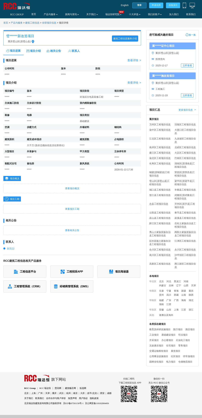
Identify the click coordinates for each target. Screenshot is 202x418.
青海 (176, 290)
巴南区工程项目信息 (185, 158)
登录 (139, 5)
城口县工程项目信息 (160, 189)
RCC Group (30, 388)
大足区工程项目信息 (185, 152)
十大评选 (134, 14)
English (125, 5)
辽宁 (178, 285)
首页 (33, 14)
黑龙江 (177, 281)
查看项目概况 (72, 188)
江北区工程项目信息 (160, 138)
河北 (168, 281)
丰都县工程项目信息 (185, 189)
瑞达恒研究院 (113, 14)
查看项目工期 (72, 209)
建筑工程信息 (32, 23)
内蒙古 (162, 285)
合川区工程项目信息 (160, 249)
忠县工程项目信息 (158, 204)
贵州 (161, 295)
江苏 (183, 309)
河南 (186, 281)
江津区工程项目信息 (185, 241)
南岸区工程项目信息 (160, 147)
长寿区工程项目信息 (160, 163)
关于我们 (92, 14)
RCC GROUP (17, 14)
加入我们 (174, 14)
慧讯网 (58, 388)
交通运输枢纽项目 (158, 351)
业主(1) (10, 248)
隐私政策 (94, 398)
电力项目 (171, 361)
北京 (161, 281)
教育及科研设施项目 (160, 329)
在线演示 (173, 5)
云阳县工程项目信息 (160, 212)
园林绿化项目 (156, 361)
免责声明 (72, 398)
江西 (168, 304)
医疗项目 (178, 329)
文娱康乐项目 (156, 345)
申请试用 (156, 5)
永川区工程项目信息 (185, 249)
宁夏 (168, 290)
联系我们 (191, 14)
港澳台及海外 (166, 315)
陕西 (191, 295)
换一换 (191, 34)
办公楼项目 (167, 340)
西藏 (176, 295)
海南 (183, 300)
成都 (109, 393)
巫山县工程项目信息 (160, 218)
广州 (40, 393)
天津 (193, 285)
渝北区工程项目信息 (160, 158)
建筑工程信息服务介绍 (125, 38)
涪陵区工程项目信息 (185, 124)
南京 (75, 393)
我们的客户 (155, 14)
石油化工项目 (183, 340)
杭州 (68, 393)
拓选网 (83, 388)
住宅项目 (171, 345)
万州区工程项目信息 (160, 124)
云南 (183, 295)
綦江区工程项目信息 (160, 152)
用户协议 (83, 398)
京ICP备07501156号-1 (73, 403)
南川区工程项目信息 (160, 255)
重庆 (191, 290)
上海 (176, 309)
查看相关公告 (72, 230)
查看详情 (134, 60)
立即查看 (187, 65)
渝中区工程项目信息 (160, 130)
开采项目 (154, 340)
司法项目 (183, 334)
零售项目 (183, 345)
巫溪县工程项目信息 (185, 218)
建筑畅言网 (70, 388)
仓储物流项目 (185, 361)
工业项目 (154, 334)
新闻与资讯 (72, 14)
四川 (168, 295)
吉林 (171, 285)
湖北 (191, 300)
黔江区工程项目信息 (160, 223)
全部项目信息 (49, 23)
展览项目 (175, 351)
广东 (168, 300)
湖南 (161, 304)
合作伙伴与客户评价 (56, 398)
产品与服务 (51, 14)
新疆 (183, 290)
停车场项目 (189, 356)
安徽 (161, 309)
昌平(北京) (92, 393)
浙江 (191, 309)
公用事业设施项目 (158, 356)
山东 (168, 309)
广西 (176, 300)
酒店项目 (190, 329)
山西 (186, 285)
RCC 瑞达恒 (45, 388)
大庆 (82, 393)
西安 (102, 393)
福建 (161, 300)
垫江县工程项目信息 (160, 195)
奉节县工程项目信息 (185, 212)
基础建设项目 (168, 334)
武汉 (61, 393)
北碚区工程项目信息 (185, 147)
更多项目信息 (187, 110)
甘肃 (161, 290)
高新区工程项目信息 (160, 263)
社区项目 (175, 356)
